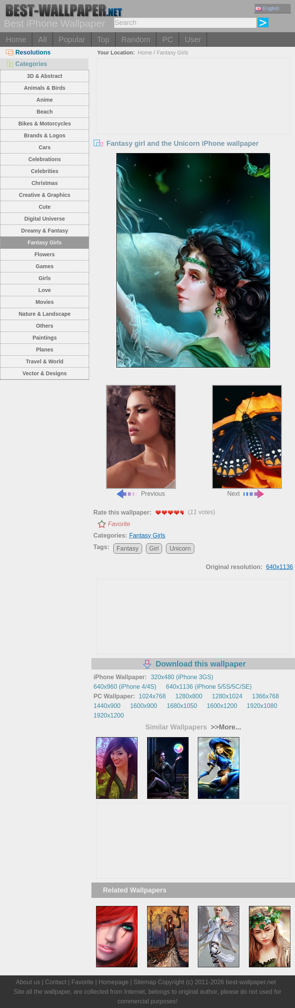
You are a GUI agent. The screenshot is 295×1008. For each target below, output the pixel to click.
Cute (45, 207)
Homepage (114, 982)
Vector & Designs (45, 373)
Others (44, 326)
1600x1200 (222, 706)
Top (103, 39)
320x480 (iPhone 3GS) (182, 677)
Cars (45, 147)
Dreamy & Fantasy (44, 231)
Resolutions (28, 52)
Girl (154, 548)
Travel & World (44, 361)
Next (247, 441)
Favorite (119, 524)
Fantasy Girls (45, 242)
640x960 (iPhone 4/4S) (124, 686)
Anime (44, 100)
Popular (72, 39)
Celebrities (44, 171)
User (193, 39)
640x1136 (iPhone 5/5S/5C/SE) (209, 686)
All (42, 39)
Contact (55, 982)
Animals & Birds (44, 88)
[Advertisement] (193, 116)
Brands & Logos (44, 135)
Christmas (44, 183)
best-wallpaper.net (251, 982)
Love (44, 290)
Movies (44, 302)
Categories (26, 64)
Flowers (45, 254)
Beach (44, 112)
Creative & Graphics (44, 195)
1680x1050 (182, 706)
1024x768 (152, 696)
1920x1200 (108, 715)
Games (45, 266)
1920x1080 (262, 706)
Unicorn (180, 548)
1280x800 (189, 696)
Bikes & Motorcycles (44, 123)
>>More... (225, 727)
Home (16, 39)
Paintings (45, 338)
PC (167, 39)
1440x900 (106, 706)
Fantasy (128, 548)
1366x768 (265, 696)
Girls (44, 278)
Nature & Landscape (45, 314)
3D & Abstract (44, 76)
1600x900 (143, 706)
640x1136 (279, 567)
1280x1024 (227, 696)
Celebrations (44, 159)
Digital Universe (44, 219)
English (267, 8)
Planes (44, 349)
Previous (141, 441)
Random (136, 39)
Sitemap (145, 982)
